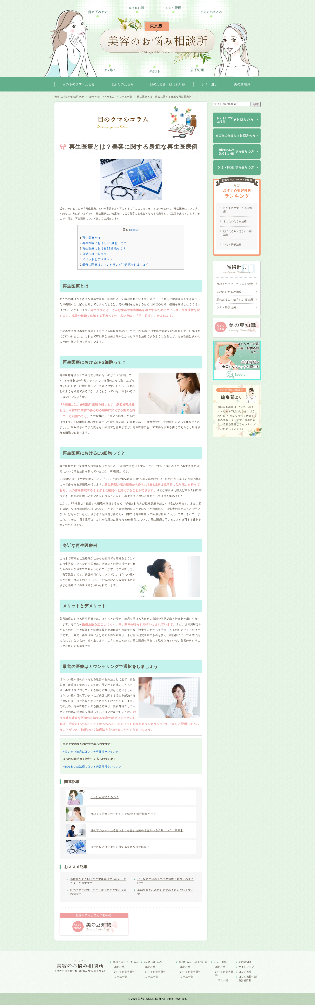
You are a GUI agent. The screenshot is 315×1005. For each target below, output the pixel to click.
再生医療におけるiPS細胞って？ (103, 243)
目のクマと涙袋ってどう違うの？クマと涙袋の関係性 (98, 892)
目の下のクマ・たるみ (78, 84)
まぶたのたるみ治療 (235, 221)
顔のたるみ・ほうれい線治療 (237, 233)
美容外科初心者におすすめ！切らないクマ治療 (165, 892)
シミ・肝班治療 (232, 244)
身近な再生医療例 (93, 253)
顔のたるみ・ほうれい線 (168, 84)
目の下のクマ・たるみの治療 (234, 283)
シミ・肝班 (210, 84)
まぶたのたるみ (122, 84)
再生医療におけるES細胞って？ (103, 248)
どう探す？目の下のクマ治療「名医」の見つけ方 (165, 881)
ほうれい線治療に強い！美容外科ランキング (93, 766)
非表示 (134, 230)
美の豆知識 (242, 84)
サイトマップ (246, 966)
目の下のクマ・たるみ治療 (237, 210)
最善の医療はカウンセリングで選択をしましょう (114, 264)
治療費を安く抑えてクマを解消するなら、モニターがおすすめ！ (98, 881)
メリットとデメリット (96, 259)
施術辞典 (119, 966)
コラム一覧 (120, 976)
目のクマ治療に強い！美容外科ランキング (92, 751)
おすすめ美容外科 (124, 971)
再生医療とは (90, 237)
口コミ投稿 (245, 971)
